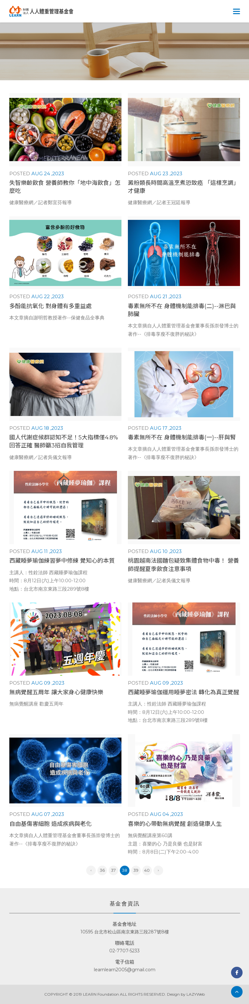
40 (147, 870)
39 (135, 870)
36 (102, 870)
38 (124, 870)
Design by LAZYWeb (186, 994)
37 (113, 870)
